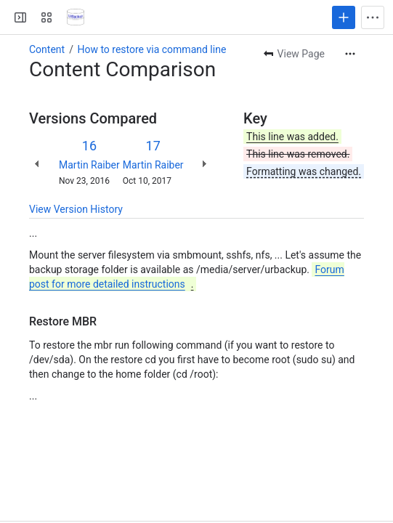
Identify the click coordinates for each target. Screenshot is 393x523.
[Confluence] (75, 17)
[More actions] (350, 54)
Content (47, 49)
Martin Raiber (89, 165)
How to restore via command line (151, 49)
